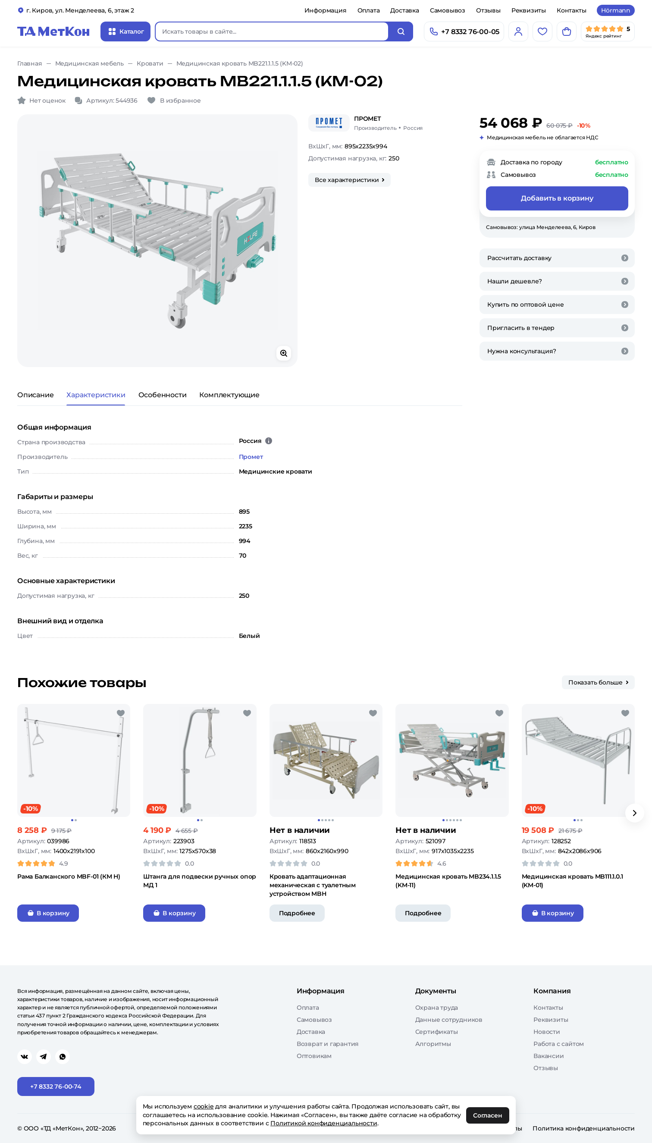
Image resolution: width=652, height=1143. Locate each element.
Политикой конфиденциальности (324, 1123)
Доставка (404, 10)
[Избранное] (542, 31)
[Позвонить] (464, 31)
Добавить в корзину (557, 198)
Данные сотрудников (449, 1020)
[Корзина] (567, 31)
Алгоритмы (433, 1044)
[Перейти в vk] (24, 1056)
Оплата (368, 10)
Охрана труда (436, 1007)
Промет (251, 457)
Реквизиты (528, 10)
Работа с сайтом (558, 1044)
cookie (204, 1106)
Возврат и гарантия (328, 1044)
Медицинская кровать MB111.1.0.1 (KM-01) (572, 881)
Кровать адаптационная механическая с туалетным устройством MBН (313, 885)
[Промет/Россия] (388, 123)
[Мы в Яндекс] (608, 31)
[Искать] (401, 31)
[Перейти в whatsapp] (62, 1056)
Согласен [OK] (487, 1115)
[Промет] (329, 123)
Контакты (571, 10)
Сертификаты (436, 1032)
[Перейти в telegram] (43, 1056)
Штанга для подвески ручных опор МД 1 (199, 881)
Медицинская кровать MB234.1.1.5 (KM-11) (448, 881)
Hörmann (615, 10)
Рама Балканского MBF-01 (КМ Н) (68, 876)
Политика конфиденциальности (584, 1128)
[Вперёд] (634, 813)
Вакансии (548, 1056)
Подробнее (297, 913)
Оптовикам (314, 1056)
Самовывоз (447, 10)
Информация (325, 10)
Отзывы (488, 10)
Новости (546, 1032)
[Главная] (53, 31)
